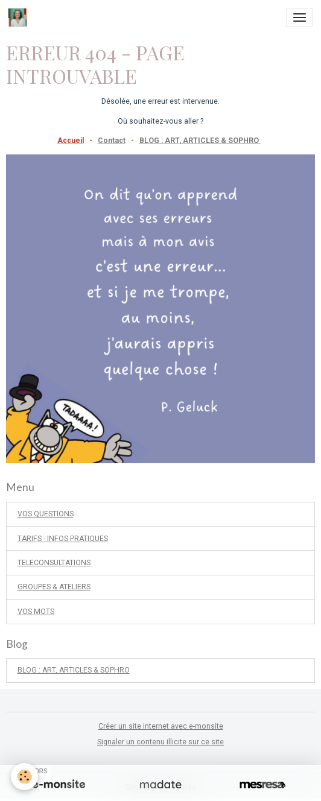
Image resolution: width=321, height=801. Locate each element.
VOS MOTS (35, 611)
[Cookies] (24, 776)
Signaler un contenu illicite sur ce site (160, 742)
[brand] (19, 17)
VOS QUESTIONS (45, 514)
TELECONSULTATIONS (54, 563)
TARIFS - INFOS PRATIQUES (62, 538)
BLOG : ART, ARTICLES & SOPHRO (200, 140)
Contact (112, 140)
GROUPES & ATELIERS (54, 587)
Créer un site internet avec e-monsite (160, 726)
